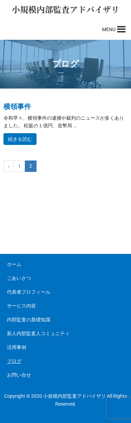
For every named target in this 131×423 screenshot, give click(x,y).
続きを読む (20, 139)
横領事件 (17, 106)
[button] (108, 29)
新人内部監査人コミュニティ (38, 333)
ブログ (14, 361)
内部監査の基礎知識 (28, 319)
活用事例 (16, 347)
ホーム (14, 264)
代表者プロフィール (28, 292)
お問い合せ (19, 375)
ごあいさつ (19, 278)
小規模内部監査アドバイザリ (65, 9)
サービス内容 (21, 306)
